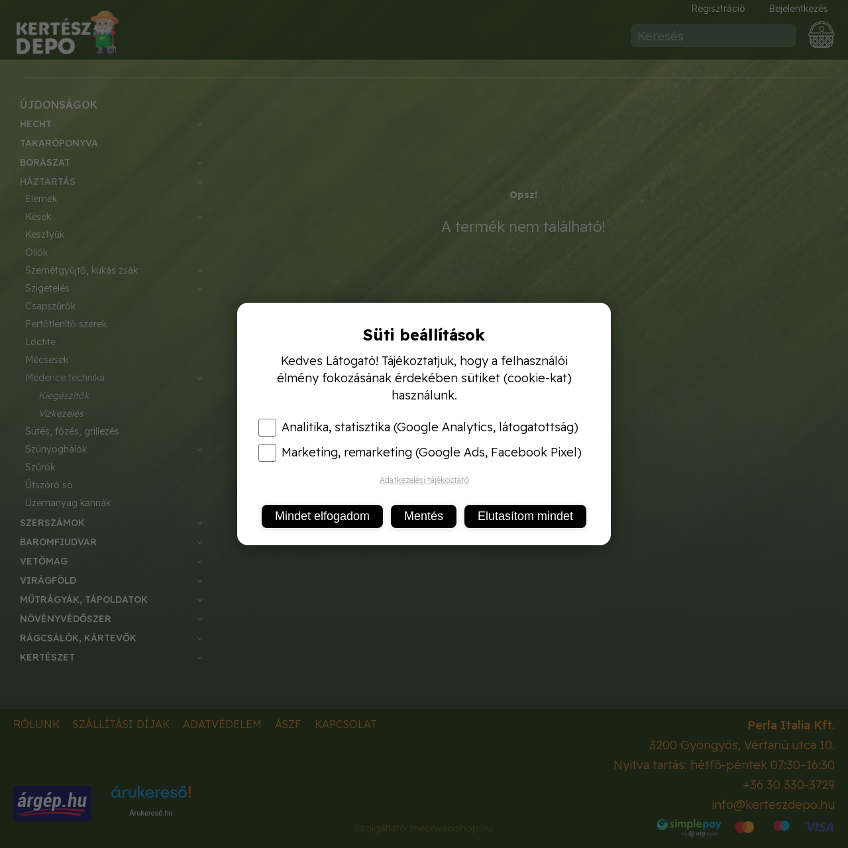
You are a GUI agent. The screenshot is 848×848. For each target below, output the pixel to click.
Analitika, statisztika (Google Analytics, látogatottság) (418, 427)
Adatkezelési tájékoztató (424, 480)
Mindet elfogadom (322, 516)
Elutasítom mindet (525, 516)
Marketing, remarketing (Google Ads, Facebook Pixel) (420, 452)
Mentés (423, 516)
